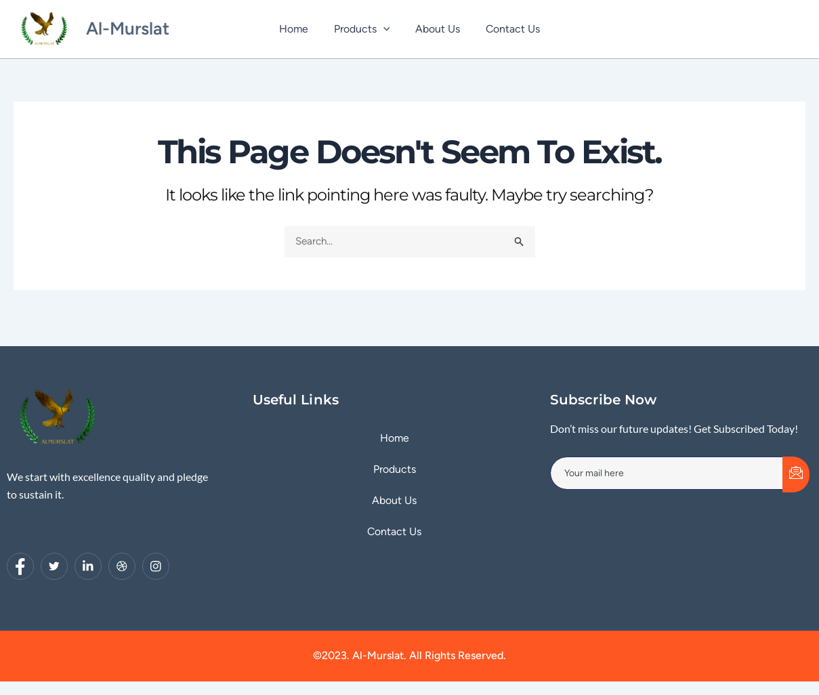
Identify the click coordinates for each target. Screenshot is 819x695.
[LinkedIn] (88, 566)
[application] (385, 29)
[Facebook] (20, 566)
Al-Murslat (127, 28)
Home (299, 28)
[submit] (796, 474)
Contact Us (507, 28)
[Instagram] (155, 566)
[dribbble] (121, 566)
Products (364, 29)
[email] (667, 473)
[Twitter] (54, 566)
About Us (435, 28)
